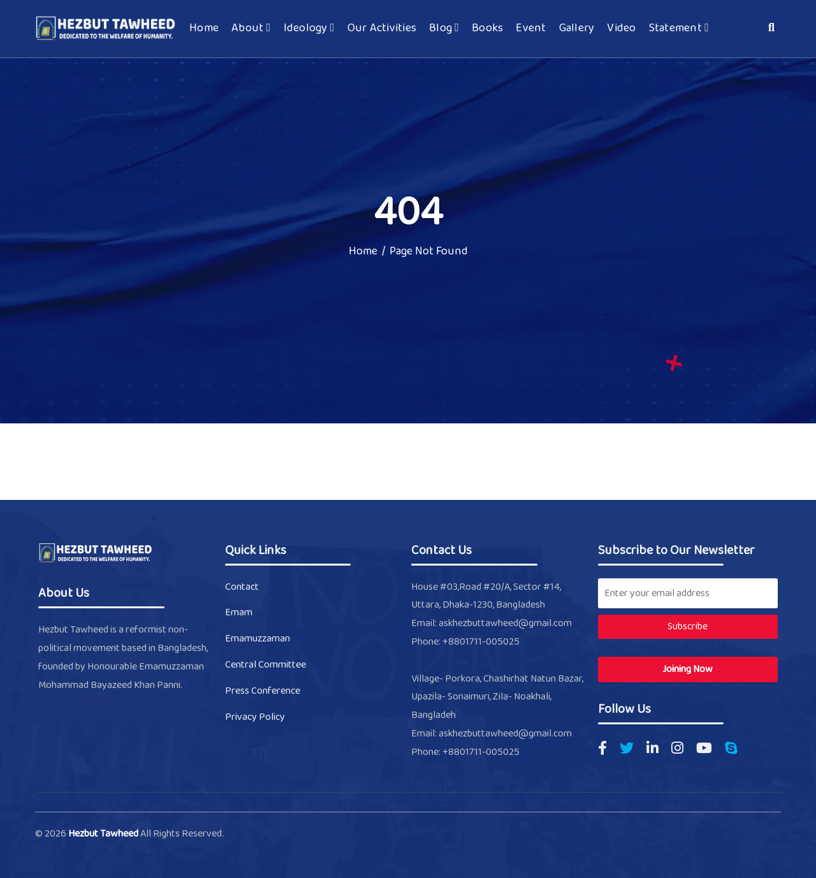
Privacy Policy (255, 717)
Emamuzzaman (257, 638)
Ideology (309, 28)
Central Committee (265, 664)
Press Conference (262, 690)
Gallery (577, 28)
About (250, 28)
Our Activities (382, 28)
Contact (242, 587)
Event (531, 28)
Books (487, 28)
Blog (444, 28)
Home (204, 28)
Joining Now (687, 669)
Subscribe (687, 626)
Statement (679, 28)
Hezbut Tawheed (104, 833)
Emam (238, 612)
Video (621, 28)
